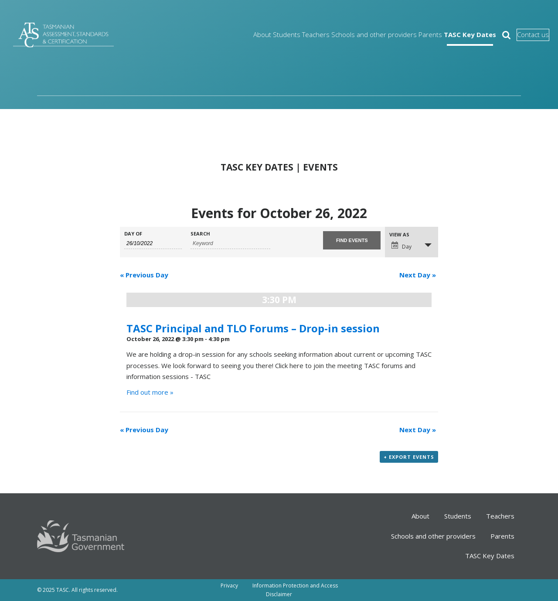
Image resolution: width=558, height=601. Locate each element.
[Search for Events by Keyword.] (230, 243)
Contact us (522, 35)
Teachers (273, 35)
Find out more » (150, 392)
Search (200, 233)
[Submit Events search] (352, 240)
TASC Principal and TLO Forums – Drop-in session (253, 328)
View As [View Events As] (399, 234)
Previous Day (144, 274)
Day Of (133, 233)
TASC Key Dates (444, 35)
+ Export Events (409, 457)
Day (401, 246)
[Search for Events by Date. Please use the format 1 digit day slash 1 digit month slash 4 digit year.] (153, 243)
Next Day (417, 274)
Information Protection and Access (295, 585)
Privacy (229, 585)
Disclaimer (279, 594)
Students (238, 35)
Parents (398, 35)
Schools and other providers (337, 35)
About (206, 35)
